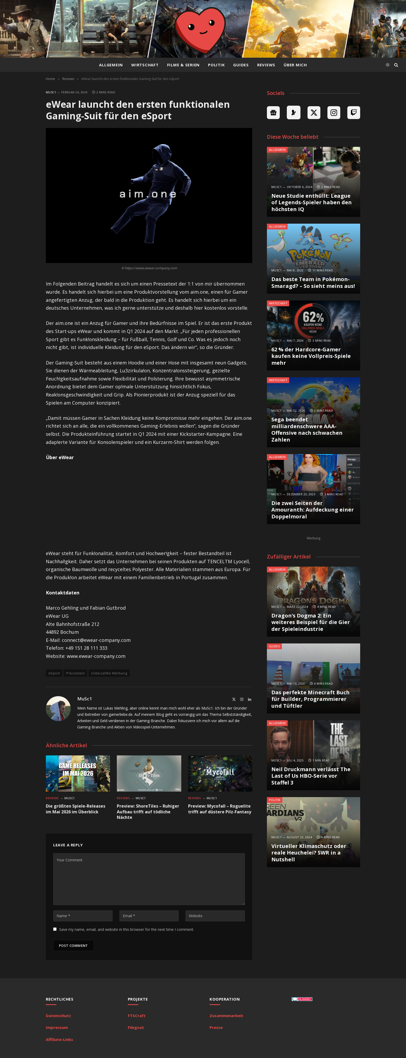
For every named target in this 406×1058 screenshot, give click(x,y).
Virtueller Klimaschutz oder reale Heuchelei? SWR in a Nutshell (308, 853)
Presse (216, 1027)
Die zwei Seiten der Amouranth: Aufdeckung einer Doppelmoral (312, 510)
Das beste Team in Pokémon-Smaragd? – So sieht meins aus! (313, 282)
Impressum (57, 1027)
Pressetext (75, 673)
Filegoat (136, 1027)
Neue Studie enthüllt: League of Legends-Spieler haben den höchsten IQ (311, 202)
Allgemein (111, 64)
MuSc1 (51, 92)
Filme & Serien (183, 64)
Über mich (295, 64)
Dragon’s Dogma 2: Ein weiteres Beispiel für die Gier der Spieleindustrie (310, 622)
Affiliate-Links (59, 1039)
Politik (216, 64)
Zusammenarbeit (226, 1015)
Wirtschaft (145, 64)
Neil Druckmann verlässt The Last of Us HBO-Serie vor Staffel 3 (310, 776)
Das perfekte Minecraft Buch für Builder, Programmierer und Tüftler (310, 699)
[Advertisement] (149, 505)
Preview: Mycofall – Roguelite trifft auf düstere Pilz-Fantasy (219, 809)
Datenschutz (58, 1015)
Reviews (266, 64)
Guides (241, 64)
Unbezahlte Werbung (109, 673)
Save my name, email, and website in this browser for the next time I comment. (126, 929)
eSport (54, 673)
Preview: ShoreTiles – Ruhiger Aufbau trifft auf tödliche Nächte (148, 811)
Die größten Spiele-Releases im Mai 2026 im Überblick (75, 809)
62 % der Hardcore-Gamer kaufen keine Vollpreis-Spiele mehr (311, 356)
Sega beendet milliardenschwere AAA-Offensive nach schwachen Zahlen (307, 429)
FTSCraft (137, 1015)
